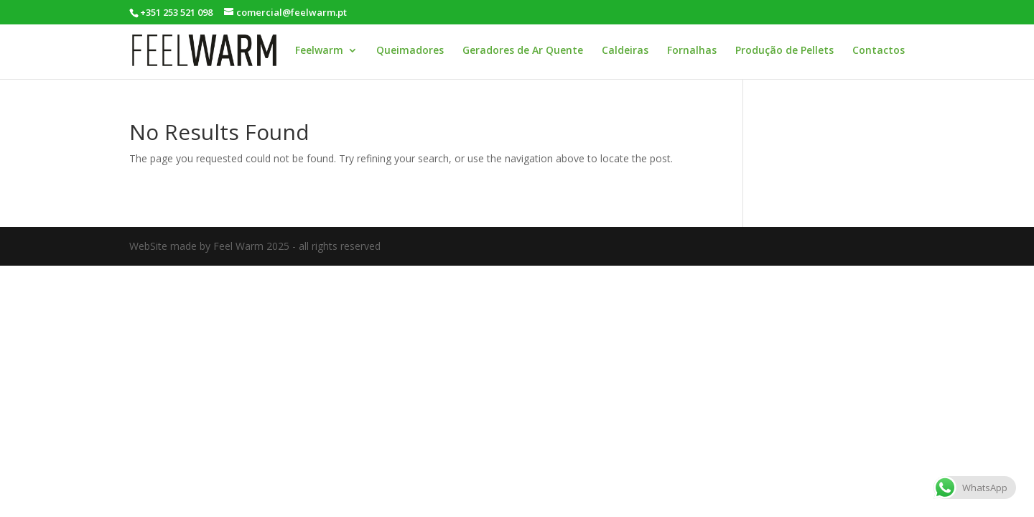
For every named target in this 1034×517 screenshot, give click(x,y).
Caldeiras (625, 51)
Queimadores (410, 51)
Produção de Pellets (784, 51)
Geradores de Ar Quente (522, 51)
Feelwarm (319, 51)
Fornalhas (692, 51)
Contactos (878, 51)
